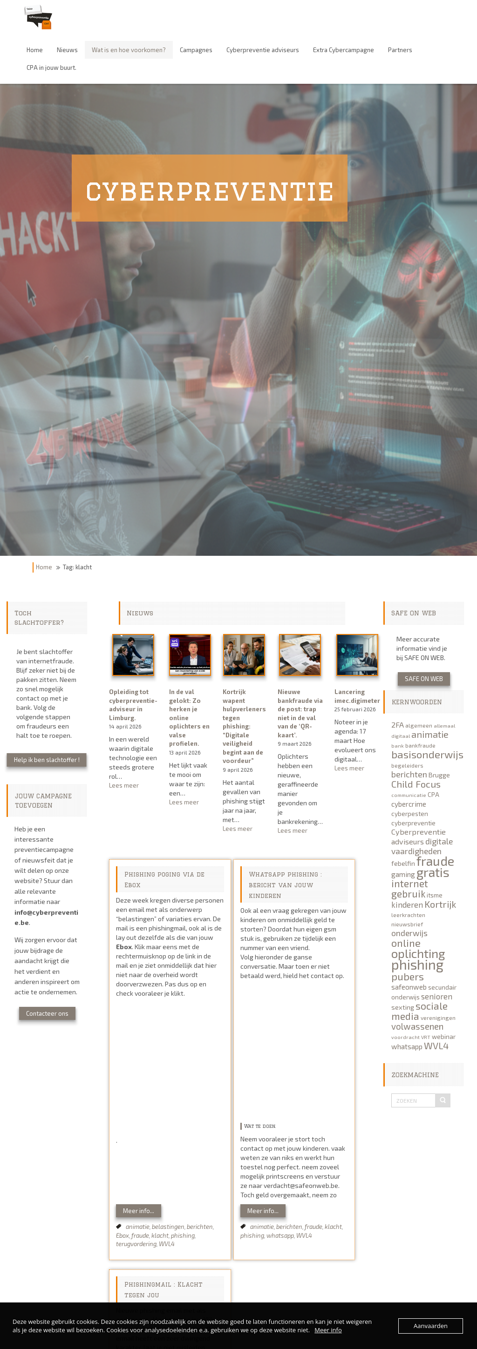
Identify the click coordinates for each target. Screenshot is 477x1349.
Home (44, 567)
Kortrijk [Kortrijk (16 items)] (440, 904)
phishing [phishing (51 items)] (417, 964)
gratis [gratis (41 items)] (433, 872)
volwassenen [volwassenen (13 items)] (417, 1026)
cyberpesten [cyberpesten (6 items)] (409, 813)
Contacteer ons (47, 1013)
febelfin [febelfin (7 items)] (403, 863)
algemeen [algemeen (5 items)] (418, 725)
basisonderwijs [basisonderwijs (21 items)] (427, 754)
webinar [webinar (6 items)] (444, 1036)
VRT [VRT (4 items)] (425, 1037)
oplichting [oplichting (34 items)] (418, 953)
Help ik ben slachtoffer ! (47, 759)
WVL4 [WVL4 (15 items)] (436, 1045)
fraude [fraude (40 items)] (435, 860)
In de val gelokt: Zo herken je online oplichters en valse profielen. (189, 717)
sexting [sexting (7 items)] (402, 1007)
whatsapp (280, 1235)
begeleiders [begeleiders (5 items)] (407, 765)
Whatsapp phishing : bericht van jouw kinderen (285, 885)
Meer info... (138, 1210)
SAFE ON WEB (424, 678)
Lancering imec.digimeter (357, 696)
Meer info (327, 1330)
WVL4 (167, 1244)
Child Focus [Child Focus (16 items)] (416, 783)
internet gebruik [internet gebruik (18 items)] (409, 888)
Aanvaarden (431, 1326)
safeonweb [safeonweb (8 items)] (409, 987)
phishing (183, 1235)
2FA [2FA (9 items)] (397, 724)
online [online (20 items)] (406, 943)
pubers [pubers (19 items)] (407, 976)
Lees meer (133, 785)
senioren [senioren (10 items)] (436, 996)
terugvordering (136, 1244)
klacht (160, 1235)
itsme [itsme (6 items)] (435, 895)
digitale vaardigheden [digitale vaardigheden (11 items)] (422, 846)
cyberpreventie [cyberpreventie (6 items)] (413, 823)
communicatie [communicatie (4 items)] (408, 795)
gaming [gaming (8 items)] (403, 874)
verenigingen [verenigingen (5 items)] (438, 1017)
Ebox (122, 1235)
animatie (138, 1226)
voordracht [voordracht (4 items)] (405, 1037)
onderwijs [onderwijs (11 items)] (409, 933)
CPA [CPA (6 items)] (433, 794)
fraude (140, 1235)
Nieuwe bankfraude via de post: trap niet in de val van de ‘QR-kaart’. (300, 713)
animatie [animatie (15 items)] (430, 734)
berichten (200, 1226)
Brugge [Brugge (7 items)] (439, 775)
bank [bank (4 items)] (397, 745)
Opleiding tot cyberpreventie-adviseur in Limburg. (133, 705)
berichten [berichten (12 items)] (409, 774)
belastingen (168, 1226)
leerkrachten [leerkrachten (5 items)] (408, 914)
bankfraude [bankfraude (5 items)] (420, 745)
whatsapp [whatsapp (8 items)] (406, 1046)
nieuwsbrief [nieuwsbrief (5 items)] (407, 924)
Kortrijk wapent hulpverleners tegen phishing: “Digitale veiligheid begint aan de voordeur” (244, 726)
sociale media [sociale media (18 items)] (419, 1011)
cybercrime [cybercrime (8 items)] (408, 804)
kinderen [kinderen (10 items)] (407, 904)
